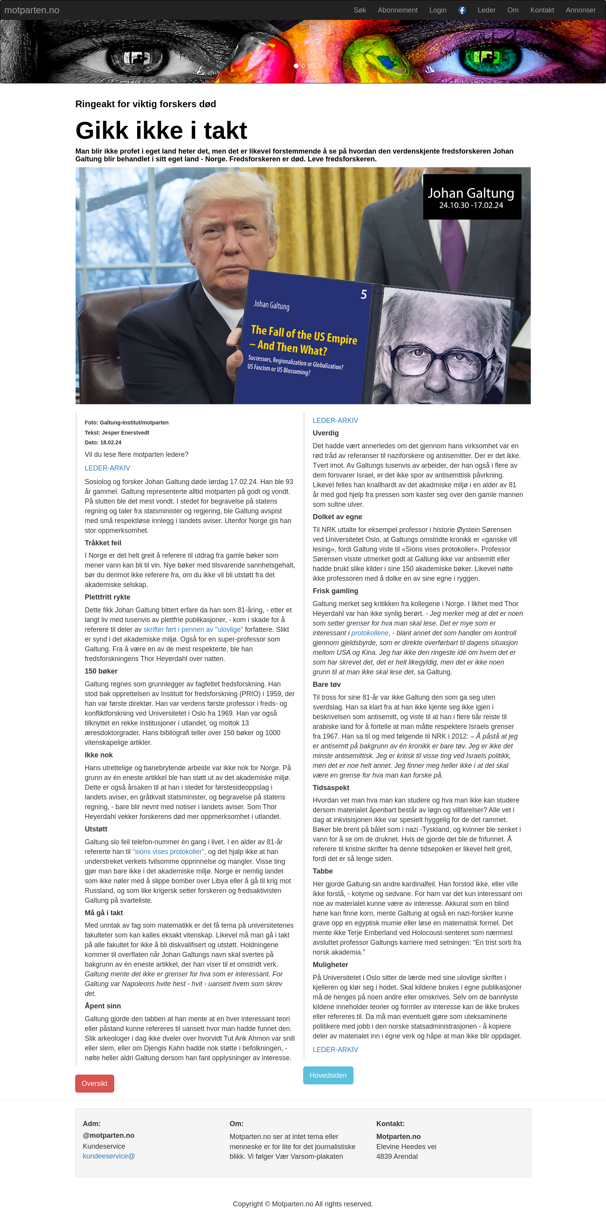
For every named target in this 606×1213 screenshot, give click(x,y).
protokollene (370, 633)
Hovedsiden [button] (328, 1075)
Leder (487, 10)
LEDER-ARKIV (108, 468)
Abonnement (398, 10)
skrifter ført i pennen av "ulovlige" (193, 629)
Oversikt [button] (95, 1083)
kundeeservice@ (109, 1156)
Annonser (581, 10)
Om (513, 10)
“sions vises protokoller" (168, 852)
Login (438, 10)
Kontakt (542, 10)
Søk (360, 10)
